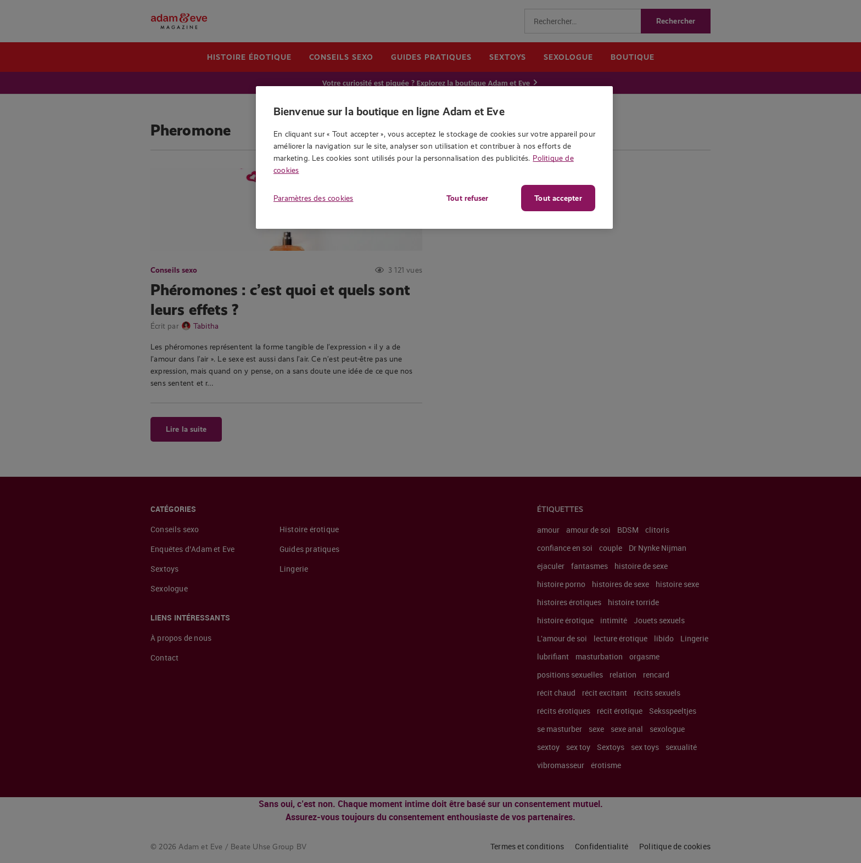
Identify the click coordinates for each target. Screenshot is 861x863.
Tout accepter (558, 198)
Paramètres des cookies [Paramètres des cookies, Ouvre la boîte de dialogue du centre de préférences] (313, 198)
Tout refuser (466, 198)
